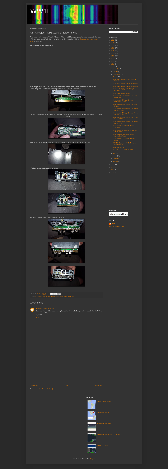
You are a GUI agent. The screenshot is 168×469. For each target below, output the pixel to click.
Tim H (113, 223)
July (114, 153)
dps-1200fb (54, 296)
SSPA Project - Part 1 (119, 147)
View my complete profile (116, 226)
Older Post (98, 386)
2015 (113, 164)
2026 (113, 40)
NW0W (61, 296)
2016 (113, 66)
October (115, 71)
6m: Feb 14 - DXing (103, 412)
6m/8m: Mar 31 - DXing (104, 401)
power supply (67, 296)
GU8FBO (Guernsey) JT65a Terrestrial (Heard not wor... (124, 143)
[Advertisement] (66, 368)
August (115, 77)
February (116, 158)
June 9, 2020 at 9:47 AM (46, 308)
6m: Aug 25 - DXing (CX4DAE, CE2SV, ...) (109, 434)
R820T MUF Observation (104, 423)
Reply (37, 317)
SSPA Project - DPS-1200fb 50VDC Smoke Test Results (123, 135)
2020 (113, 56)
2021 (113, 53)
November (116, 69)
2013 (113, 170)
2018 (113, 61)
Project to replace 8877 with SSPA (123, 150)
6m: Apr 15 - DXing (102, 445)
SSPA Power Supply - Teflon (121, 93)
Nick (37, 308)
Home (67, 386)
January (115, 161)
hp (58, 296)
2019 (113, 59)
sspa (73, 296)
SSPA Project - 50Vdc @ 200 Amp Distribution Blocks (123, 100)
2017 (113, 64)
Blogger (92, 459)
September (116, 74)
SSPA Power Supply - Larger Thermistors (125, 83)
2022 (113, 51)
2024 (113, 45)
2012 (113, 172)
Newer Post (34, 386)
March (115, 156)
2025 (113, 43)
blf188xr (48, 296)
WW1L (40, 11)
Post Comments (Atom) (46, 389)
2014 (113, 167)
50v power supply (40, 296)
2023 (113, 48)
